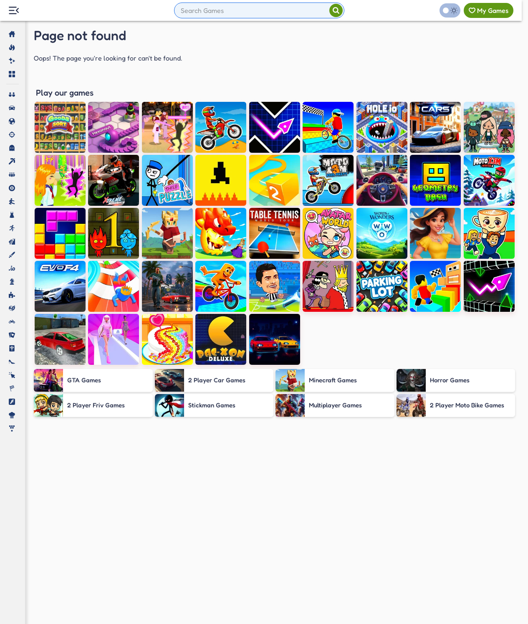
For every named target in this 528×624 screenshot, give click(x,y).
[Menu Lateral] (13, 10)
